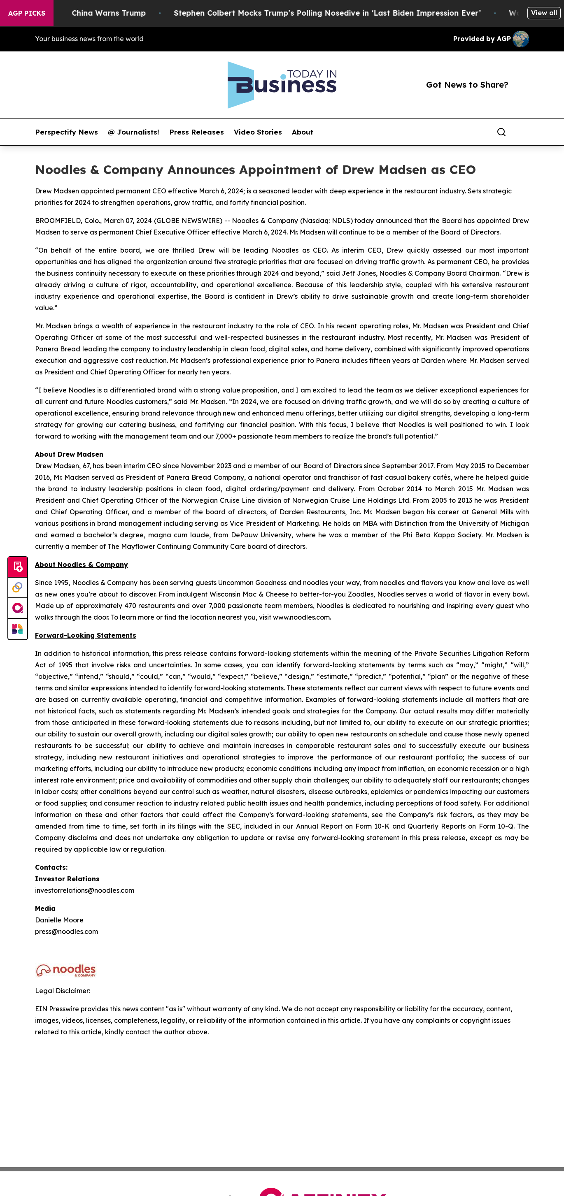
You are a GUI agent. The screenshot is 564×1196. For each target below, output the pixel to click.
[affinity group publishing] (17, 608)
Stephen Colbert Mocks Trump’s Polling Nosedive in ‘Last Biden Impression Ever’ (341, 13)
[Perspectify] (17, 588)
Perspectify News (66, 132)
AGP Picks (26, 13)
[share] (523, 132)
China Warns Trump (123, 13)
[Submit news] (17, 567)
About (302, 132)
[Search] (501, 132)
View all (544, 13)
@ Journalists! (133, 132)
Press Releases (196, 132)
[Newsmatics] (17, 629)
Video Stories (258, 132)
